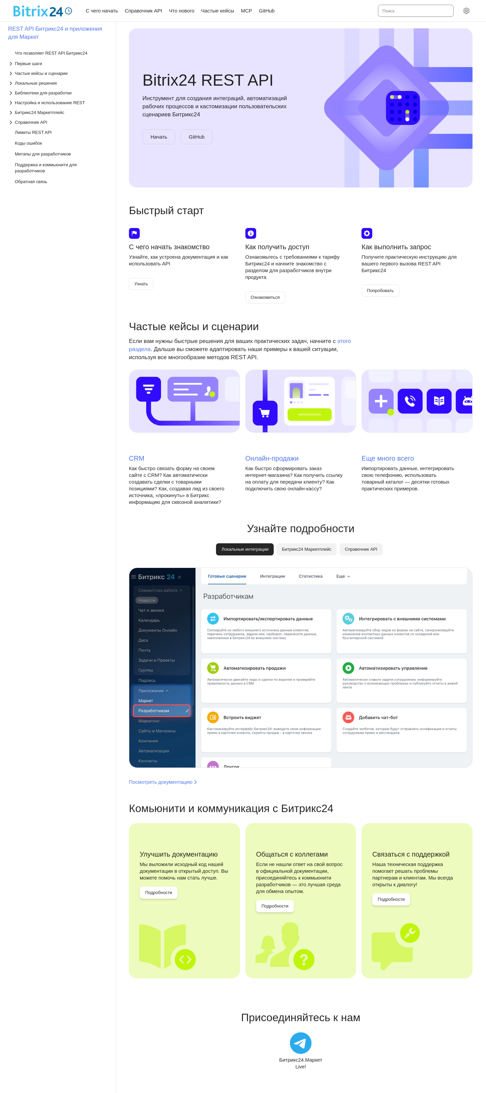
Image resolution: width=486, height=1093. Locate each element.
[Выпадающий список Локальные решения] (58, 83)
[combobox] (415, 11)
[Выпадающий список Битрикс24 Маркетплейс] (58, 112)
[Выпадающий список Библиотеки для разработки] (58, 93)
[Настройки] (466, 11)
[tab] (306, 549)
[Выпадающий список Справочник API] (58, 122)
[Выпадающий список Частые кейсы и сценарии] (58, 73)
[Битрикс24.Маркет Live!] (300, 1051)
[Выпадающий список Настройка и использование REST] (58, 103)
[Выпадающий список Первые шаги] (58, 63)
